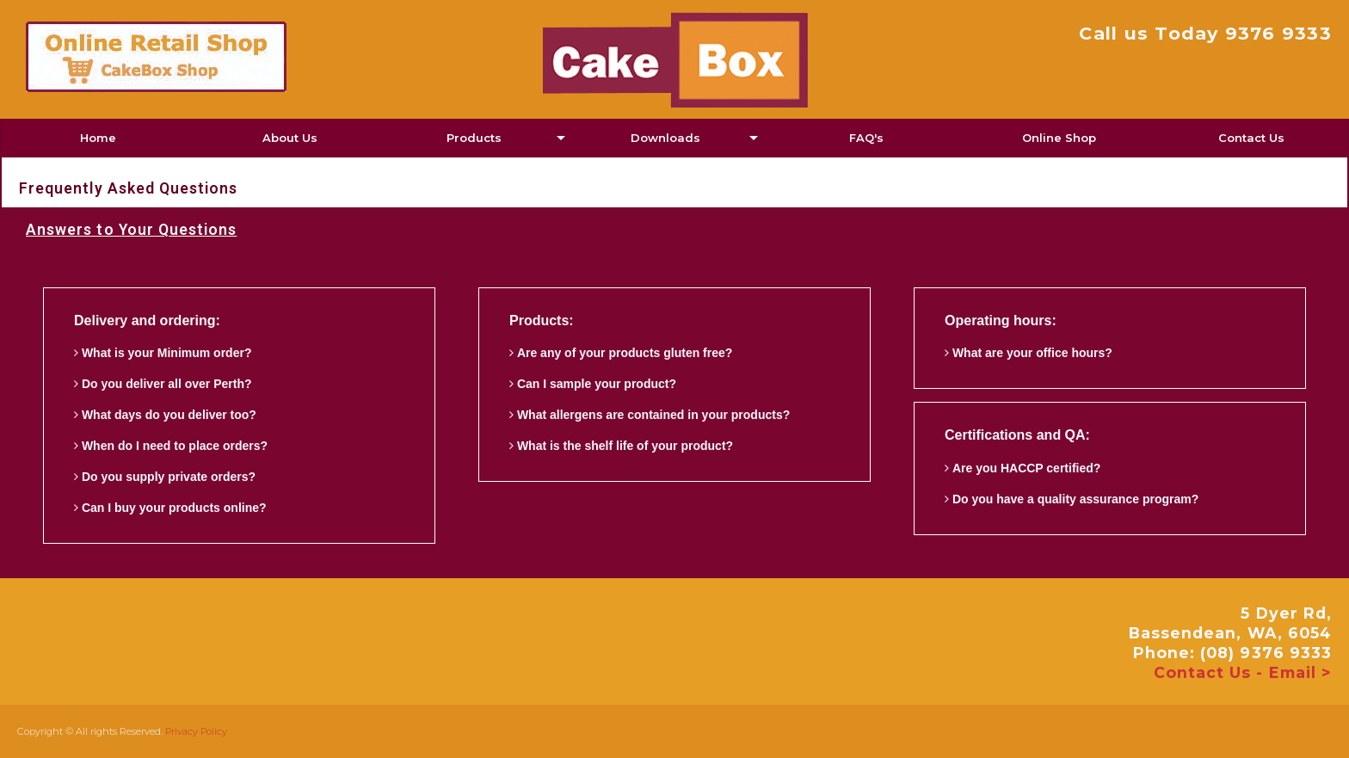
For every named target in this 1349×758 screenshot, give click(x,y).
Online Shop (1059, 138)
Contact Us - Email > (1243, 672)
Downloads (665, 138)
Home (98, 138)
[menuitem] (98, 138)
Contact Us (1251, 138)
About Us (289, 138)
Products (474, 138)
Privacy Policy (196, 731)
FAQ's (866, 138)
